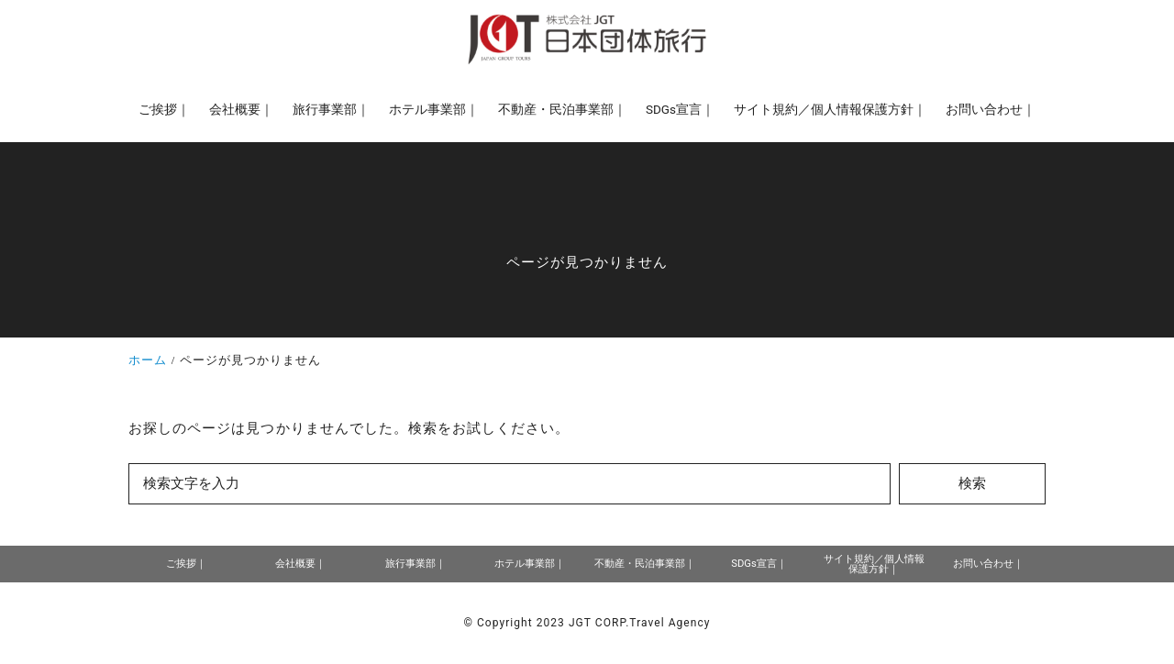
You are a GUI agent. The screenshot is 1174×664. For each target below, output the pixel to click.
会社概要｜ (300, 564)
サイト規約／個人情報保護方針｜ (874, 564)
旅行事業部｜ (415, 564)
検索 (972, 483)
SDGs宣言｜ (759, 564)
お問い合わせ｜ (988, 564)
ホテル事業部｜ (529, 564)
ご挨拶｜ (186, 564)
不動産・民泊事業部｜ (644, 564)
